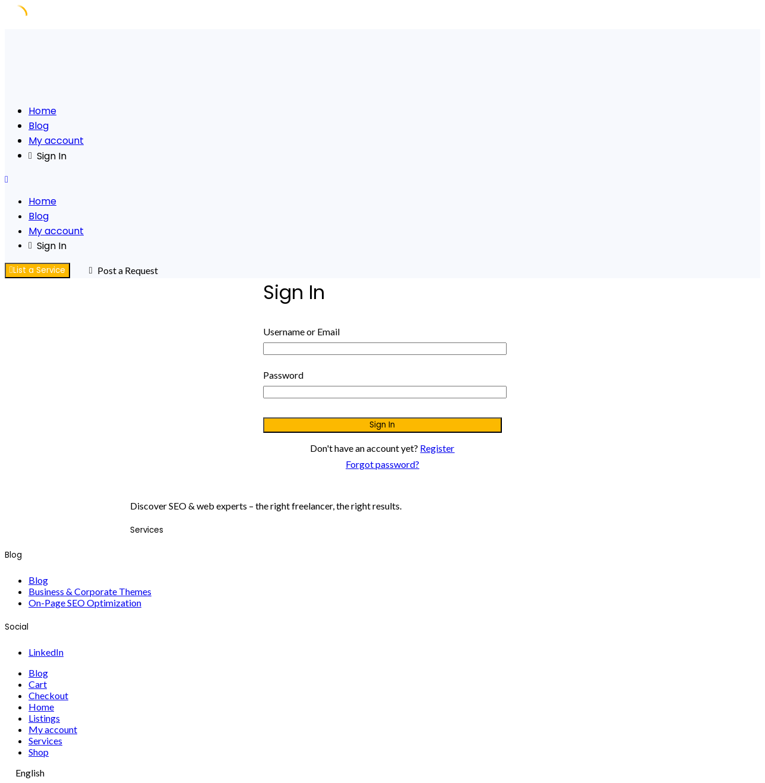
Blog (39, 126)
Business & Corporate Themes (90, 591)
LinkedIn (46, 652)
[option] (382, 772)
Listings (44, 718)
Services (45, 740)
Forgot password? (382, 464)
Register (437, 448)
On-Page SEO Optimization (85, 602)
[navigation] (382, 772)
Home (42, 111)
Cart (38, 684)
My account (56, 140)
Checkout (48, 695)
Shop (39, 751)
